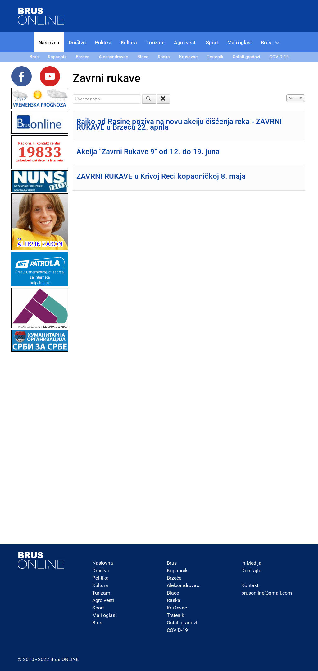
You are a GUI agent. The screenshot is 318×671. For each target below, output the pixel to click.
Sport (98, 608)
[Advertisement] (39, 446)
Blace (173, 593)
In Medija (251, 563)
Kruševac (177, 608)
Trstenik (175, 615)
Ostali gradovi (182, 623)
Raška (173, 600)
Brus (97, 623)
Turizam (101, 593)
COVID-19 (177, 630)
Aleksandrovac (183, 585)
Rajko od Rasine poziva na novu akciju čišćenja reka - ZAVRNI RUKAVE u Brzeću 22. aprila (179, 124)
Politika (100, 578)
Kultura (100, 585)
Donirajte (251, 570)
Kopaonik (177, 570)
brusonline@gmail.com (266, 593)
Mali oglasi (104, 615)
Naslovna (102, 563)
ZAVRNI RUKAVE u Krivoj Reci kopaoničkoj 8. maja (161, 176)
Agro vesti (103, 600)
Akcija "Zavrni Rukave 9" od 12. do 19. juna (148, 151)
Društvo (100, 570)
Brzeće (174, 578)
